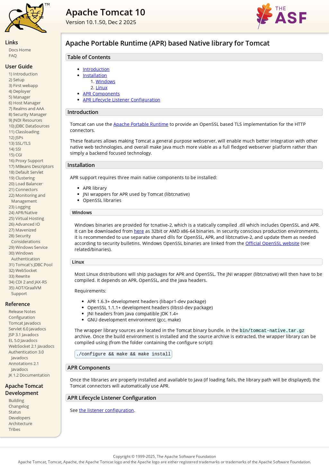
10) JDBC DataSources (29, 126)
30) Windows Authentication (24, 256)
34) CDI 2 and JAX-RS (28, 282)
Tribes (14, 429)
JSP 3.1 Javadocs (24, 334)
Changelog (19, 406)
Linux (101, 87)
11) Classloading (24, 132)
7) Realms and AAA (26, 108)
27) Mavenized (22, 230)
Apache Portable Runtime (140, 124)
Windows (105, 81)
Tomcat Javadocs (25, 323)
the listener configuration (106, 411)
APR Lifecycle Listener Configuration (121, 100)
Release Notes (22, 311)
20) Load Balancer (25, 184)
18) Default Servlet (26, 172)
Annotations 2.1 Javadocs (24, 366)
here (139, 231)
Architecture (20, 423)
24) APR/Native (23, 212)
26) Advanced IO (24, 224)
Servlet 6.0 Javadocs (27, 329)
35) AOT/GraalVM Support (25, 290)
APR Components (101, 94)
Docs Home (20, 50)
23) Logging (20, 207)
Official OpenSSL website (272, 243)
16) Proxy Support (26, 160)
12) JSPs (16, 137)
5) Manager (19, 97)
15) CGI (15, 155)
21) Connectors (23, 189)
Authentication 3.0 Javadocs (26, 355)
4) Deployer (20, 91)
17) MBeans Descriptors (31, 166)
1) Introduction (23, 74)
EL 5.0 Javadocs (23, 340)
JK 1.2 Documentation (29, 375)
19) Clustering (22, 178)
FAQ (13, 55)
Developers (19, 418)
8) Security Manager (28, 114)
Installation (95, 75)
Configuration (22, 317)
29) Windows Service (28, 247)
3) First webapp (23, 85)
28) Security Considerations (24, 238)
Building (16, 400)
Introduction (96, 69)
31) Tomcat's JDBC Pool (30, 264)
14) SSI (15, 149)
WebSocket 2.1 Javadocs (31, 346)
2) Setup (16, 80)
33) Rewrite (19, 276)
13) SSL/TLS (20, 143)
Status (15, 412)
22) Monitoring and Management (27, 198)
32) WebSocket (23, 270)
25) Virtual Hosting (26, 218)
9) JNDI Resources (25, 120)
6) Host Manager (24, 103)
